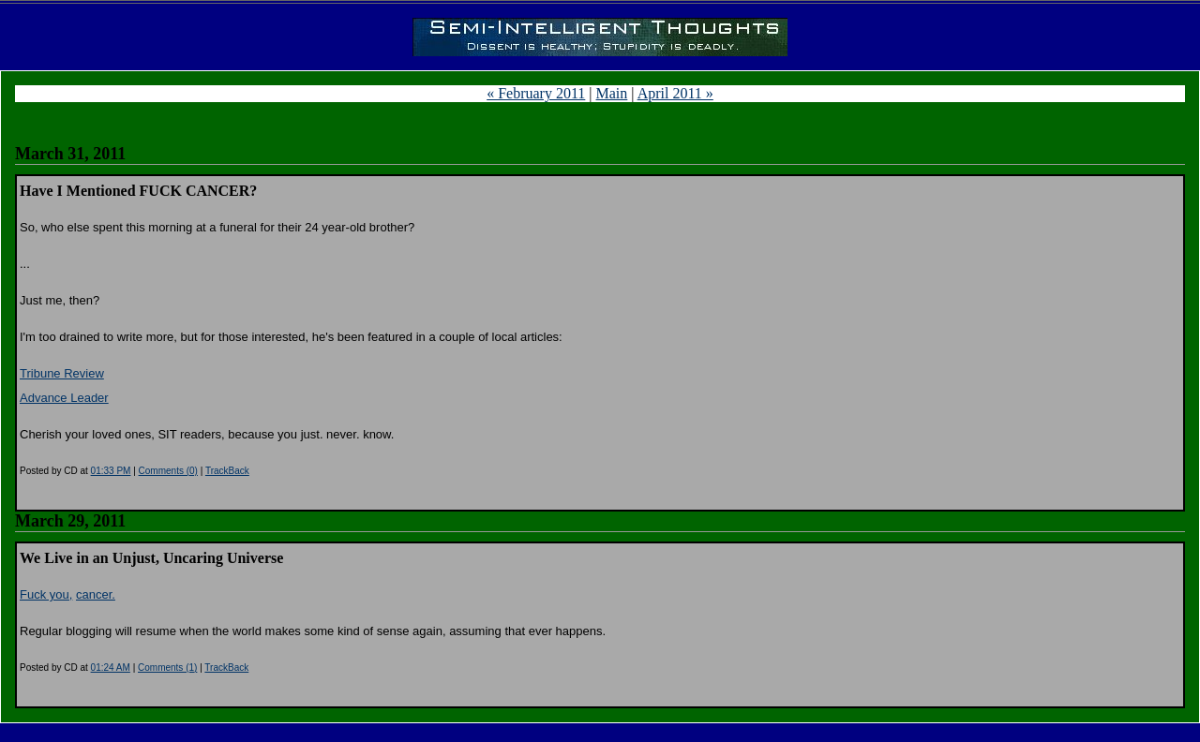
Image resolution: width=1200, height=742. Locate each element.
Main (612, 93)
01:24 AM (110, 667)
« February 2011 (536, 93)
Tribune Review (62, 373)
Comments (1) (167, 667)
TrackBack (227, 471)
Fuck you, (46, 594)
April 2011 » (675, 93)
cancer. (95, 594)
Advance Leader (64, 398)
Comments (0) (168, 471)
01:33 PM (111, 471)
